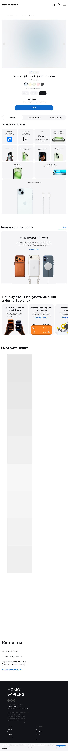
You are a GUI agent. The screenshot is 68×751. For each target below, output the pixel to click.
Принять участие (41, 318)
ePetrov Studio (24, 708)
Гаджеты (9, 734)
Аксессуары (10, 737)
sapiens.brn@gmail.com (12, 656)
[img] (26, 84)
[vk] (14, 700)
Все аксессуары (62, 228)
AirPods (38, 734)
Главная (9, 15)
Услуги (9, 731)
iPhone (24, 15)
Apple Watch (39, 731)
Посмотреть (33, 249)
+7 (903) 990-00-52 (10, 651)
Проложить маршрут (12, 669)
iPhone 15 (31, 15)
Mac (37, 739)
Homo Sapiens (10, 4)
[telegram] (11, 700)
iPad (37, 737)
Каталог (17, 15)
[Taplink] (8, 700)
